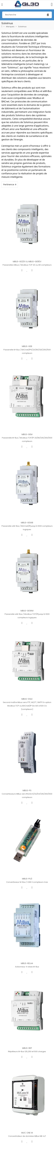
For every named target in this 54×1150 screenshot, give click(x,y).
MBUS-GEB (27, 334)
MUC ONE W (27, 1145)
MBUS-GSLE (27, 663)
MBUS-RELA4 (27, 909)
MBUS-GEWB (27, 498)
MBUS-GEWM (27, 580)
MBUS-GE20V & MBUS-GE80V (27, 255)
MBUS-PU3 (27, 830)
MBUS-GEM (27, 416)
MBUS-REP (27, 988)
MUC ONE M (27, 1067)
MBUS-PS (27, 748)
